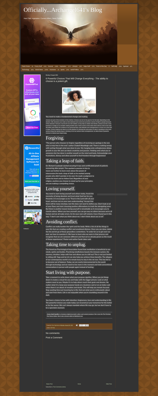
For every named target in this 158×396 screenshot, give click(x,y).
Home (79, 384)
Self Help (114, 66)
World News (39, 69)
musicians (53, 69)
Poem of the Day (101, 66)
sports (62, 69)
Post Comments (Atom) (59, 387)
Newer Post (49, 384)
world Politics (75, 69)
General (50, 66)
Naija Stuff (87, 66)
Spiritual (125, 66)
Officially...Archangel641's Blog (63, 9)
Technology (25, 69)
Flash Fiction (26, 66)
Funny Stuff (38, 66)
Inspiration (63, 66)
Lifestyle (74, 66)
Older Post (109, 384)
